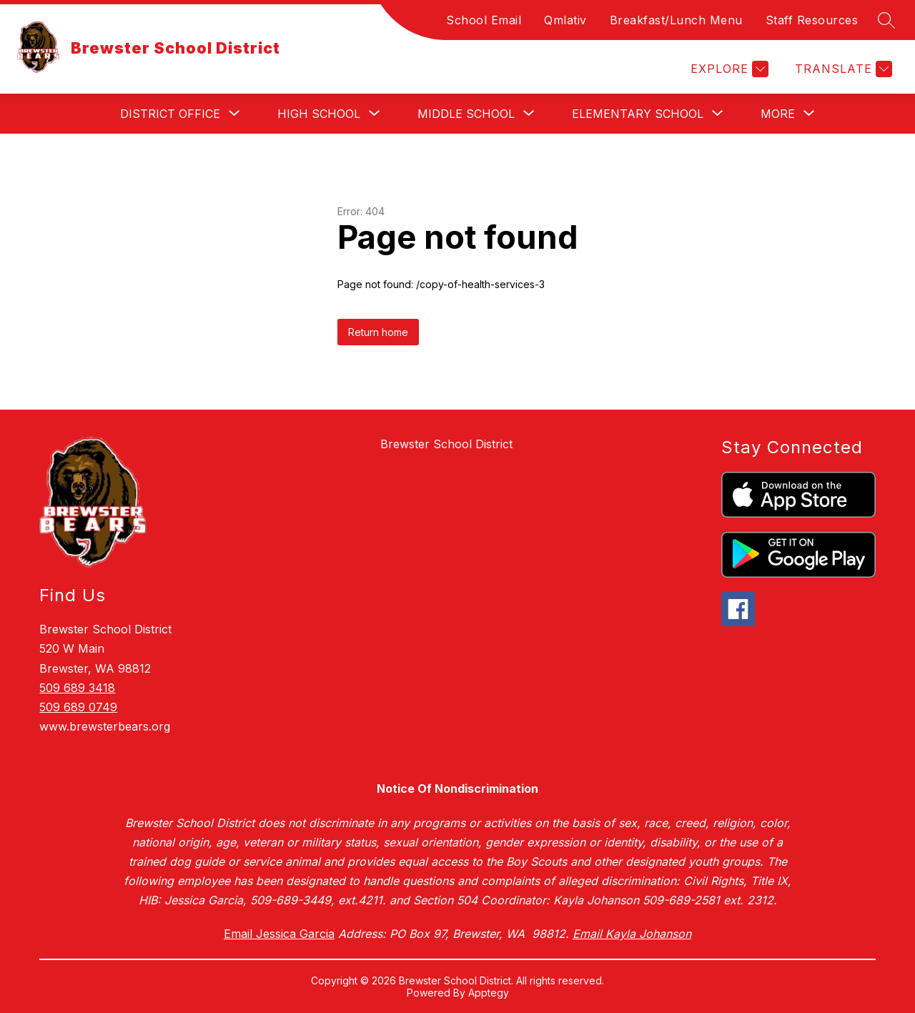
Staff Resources (812, 20)
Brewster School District (446, 444)
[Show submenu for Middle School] (466, 113)
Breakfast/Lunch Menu (676, 20)
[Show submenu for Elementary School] (637, 113)
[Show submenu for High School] (318, 113)
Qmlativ (565, 20)
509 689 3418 (77, 688)
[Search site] (886, 20)
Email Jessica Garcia (279, 933)
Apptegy (488, 993)
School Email (483, 20)
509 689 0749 (78, 707)
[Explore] (727, 69)
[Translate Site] (841, 69)
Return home (378, 332)
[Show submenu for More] (778, 113)
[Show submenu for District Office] (170, 113)
